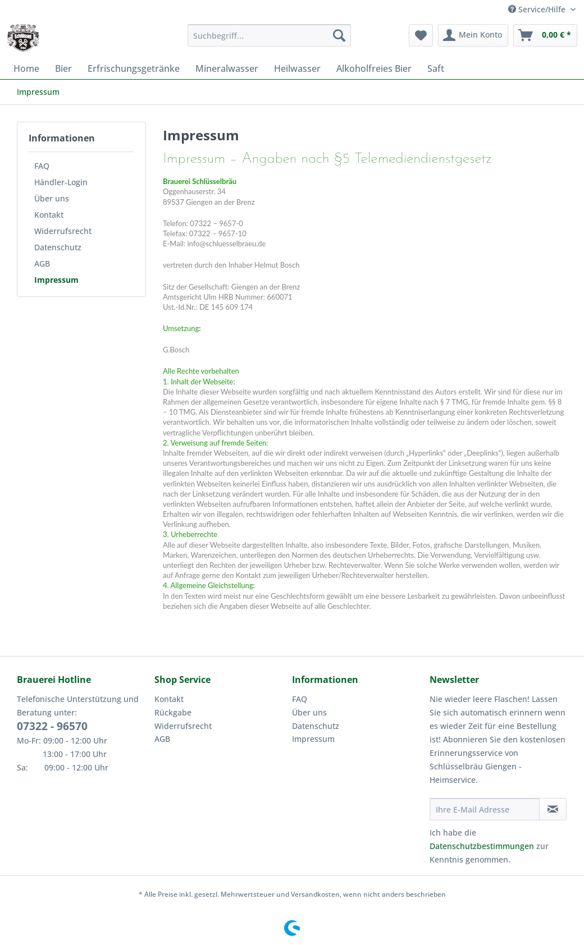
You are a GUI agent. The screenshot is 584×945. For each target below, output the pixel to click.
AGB (42, 263)
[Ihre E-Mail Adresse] (485, 809)
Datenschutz (57, 247)
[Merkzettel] (421, 35)
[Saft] (435, 68)
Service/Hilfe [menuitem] (538, 9)
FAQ (41, 165)
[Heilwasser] (297, 68)
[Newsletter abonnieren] (553, 809)
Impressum (56, 279)
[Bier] (63, 68)
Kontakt (48, 214)
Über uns (51, 198)
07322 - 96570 (52, 726)
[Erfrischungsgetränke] (134, 68)
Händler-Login (61, 182)
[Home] (26, 68)
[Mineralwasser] (227, 68)
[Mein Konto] (473, 35)
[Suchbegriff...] (269, 35)
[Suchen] (339, 35)
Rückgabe (172, 712)
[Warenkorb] (545, 35)
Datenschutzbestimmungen (482, 846)
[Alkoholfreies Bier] (373, 68)
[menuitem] (269, 40)
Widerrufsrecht (63, 231)
